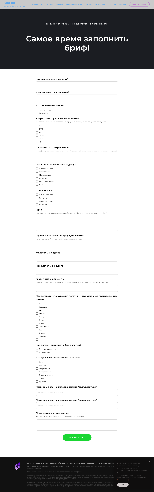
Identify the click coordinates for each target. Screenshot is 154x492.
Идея (39, 209)
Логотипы (50, 4)
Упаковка (88, 4)
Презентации (101, 463)
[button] (139, 4)
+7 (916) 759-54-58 (118, 4)
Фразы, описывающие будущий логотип (60, 235)
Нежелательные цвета (49, 266)
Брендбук (71, 463)
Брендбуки (59, 4)
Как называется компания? (52, 79)
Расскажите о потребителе (52, 147)
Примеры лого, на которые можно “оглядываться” (66, 387)
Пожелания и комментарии (52, 413)
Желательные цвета (48, 252)
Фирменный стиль (37, 4)
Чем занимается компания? (52, 92)
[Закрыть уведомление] (149, 462)
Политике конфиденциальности (129, 480)
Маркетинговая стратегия (74, 4)
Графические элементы (50, 279)
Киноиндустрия (100, 4)
